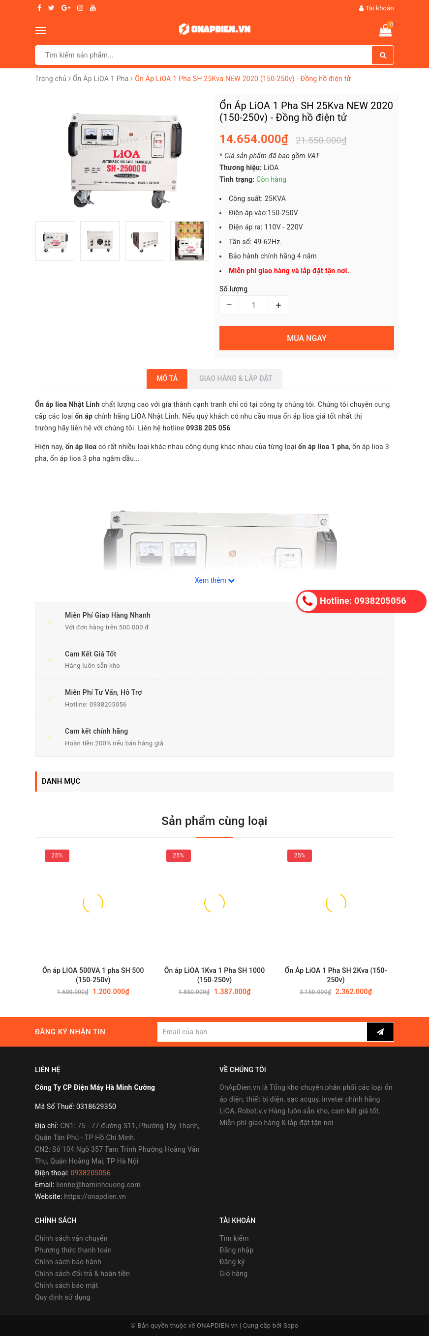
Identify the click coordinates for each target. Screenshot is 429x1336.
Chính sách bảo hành (68, 1262)
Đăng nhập (236, 1250)
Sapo (291, 1325)
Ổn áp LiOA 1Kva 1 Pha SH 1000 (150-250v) (214, 975)
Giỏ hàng (233, 1274)
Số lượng (233, 289)
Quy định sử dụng (63, 1297)
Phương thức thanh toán (73, 1250)
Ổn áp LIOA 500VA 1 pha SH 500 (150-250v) (93, 975)
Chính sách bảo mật (66, 1285)
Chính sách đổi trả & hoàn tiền (82, 1274)
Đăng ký (232, 1262)
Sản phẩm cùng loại (214, 821)
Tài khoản (376, 8)
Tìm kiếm (234, 1238)
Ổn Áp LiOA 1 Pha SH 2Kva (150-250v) (336, 975)
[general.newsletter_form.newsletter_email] (262, 1032)
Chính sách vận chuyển (71, 1238)
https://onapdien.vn (95, 1196)
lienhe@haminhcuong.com (98, 1185)
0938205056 (108, 704)
